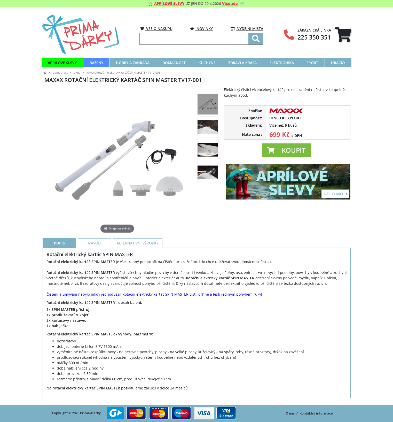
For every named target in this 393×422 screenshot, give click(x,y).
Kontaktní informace (316, 413)
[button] (286, 150)
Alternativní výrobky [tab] (138, 243)
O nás (290, 413)
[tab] (343, 34)
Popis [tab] (59, 243)
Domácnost (60, 72)
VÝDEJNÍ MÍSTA (246, 28)
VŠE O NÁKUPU (156, 28)
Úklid (77, 72)
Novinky (201, 28)
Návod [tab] (94, 243)
